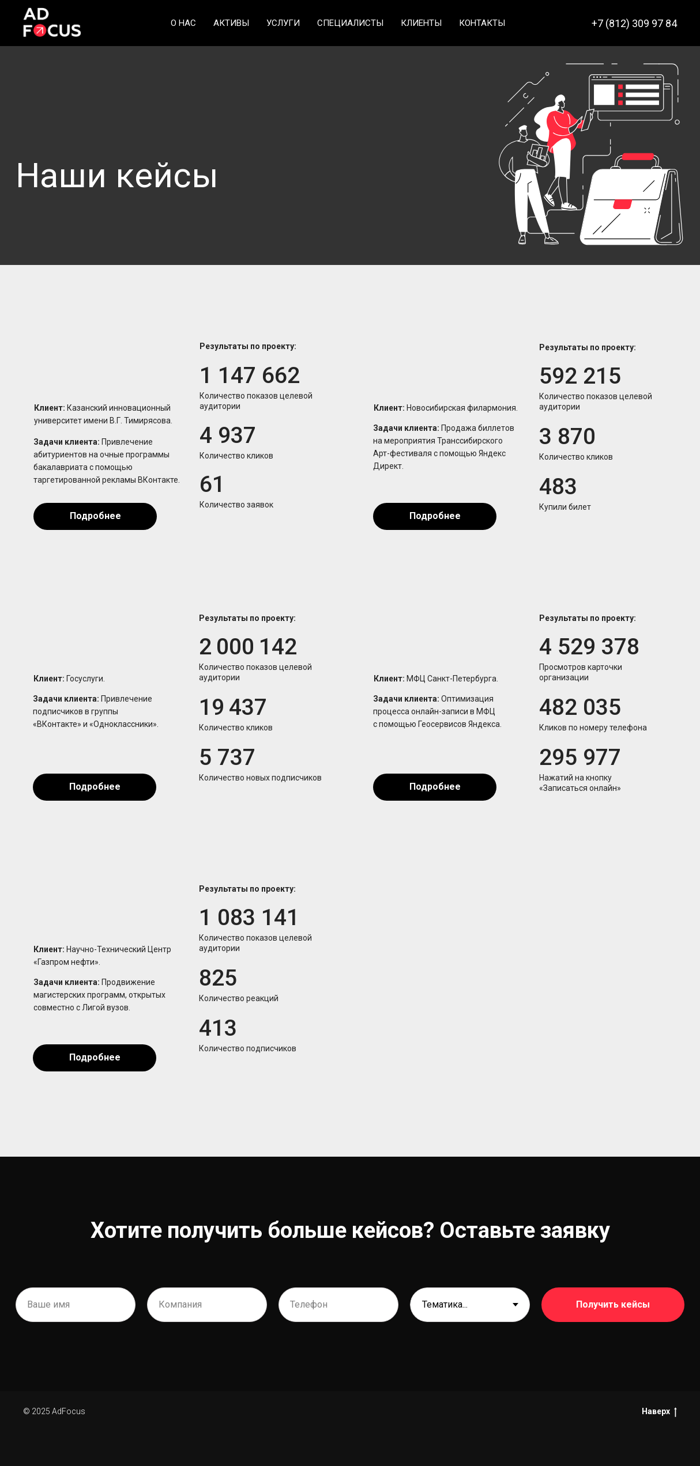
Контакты (482, 23)
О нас (183, 23)
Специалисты (350, 23)
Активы (231, 23)
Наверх (659, 1412)
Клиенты (421, 23)
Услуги (283, 23)
